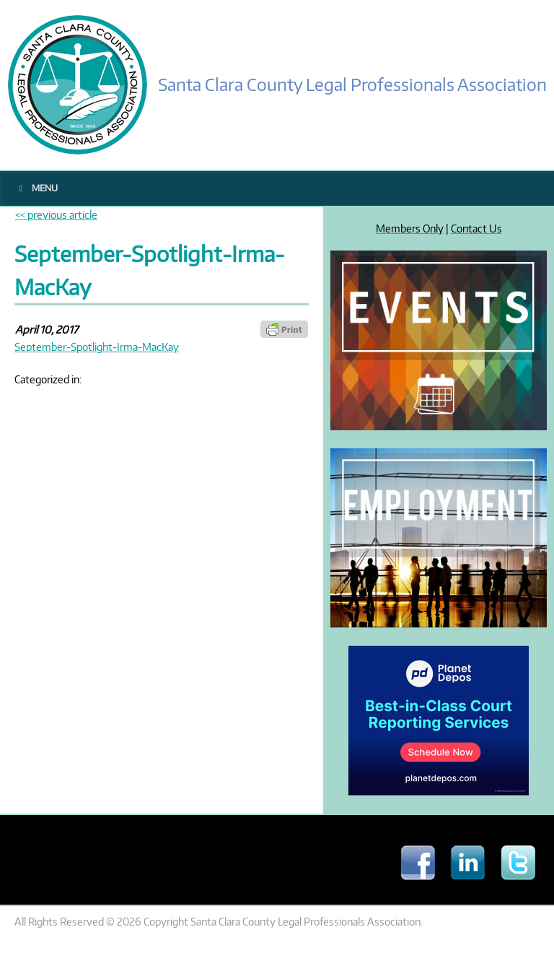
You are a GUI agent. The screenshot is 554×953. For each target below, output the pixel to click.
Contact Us (476, 228)
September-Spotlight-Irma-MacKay (96, 346)
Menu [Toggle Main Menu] (36, 188)
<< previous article (56, 214)
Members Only (410, 228)
